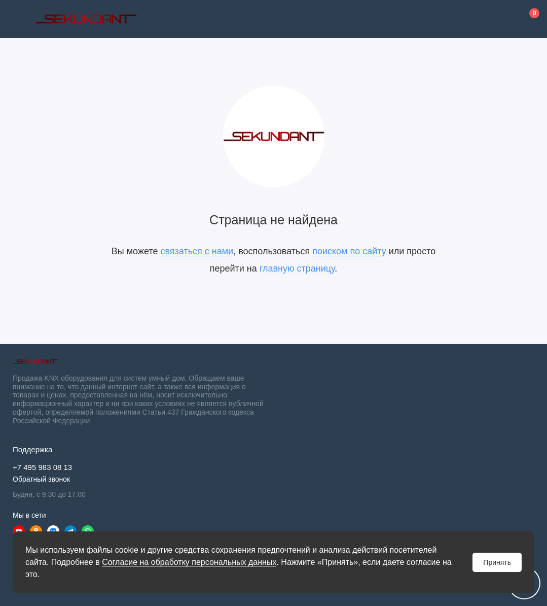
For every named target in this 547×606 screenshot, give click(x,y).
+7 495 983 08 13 (42, 467)
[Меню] (19, 19)
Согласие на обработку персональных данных (189, 562)
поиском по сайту (349, 251)
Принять (497, 562)
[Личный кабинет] (504, 19)
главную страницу (297, 268)
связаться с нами (196, 251)
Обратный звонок (41, 479)
